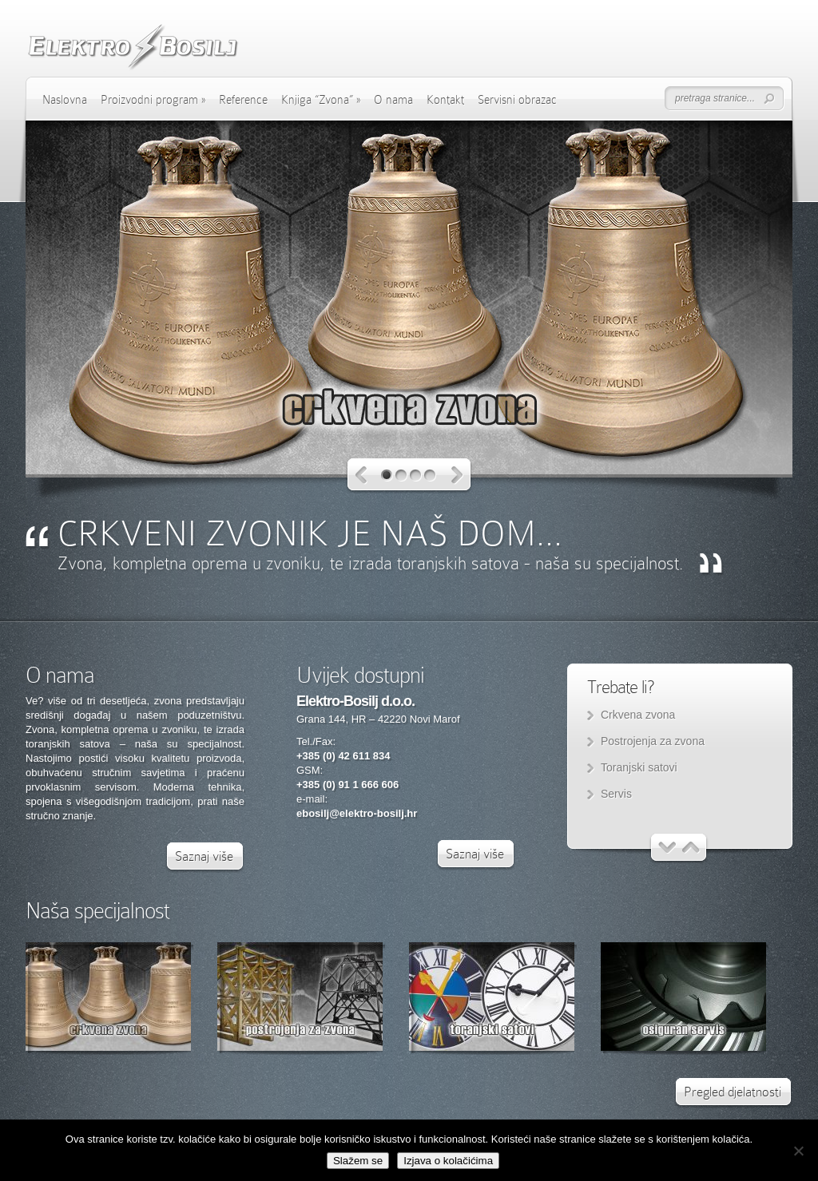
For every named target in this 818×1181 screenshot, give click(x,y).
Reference (243, 99)
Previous (361, 475)
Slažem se (358, 1161)
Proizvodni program (153, 99)
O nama (393, 99)
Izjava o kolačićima (448, 1161)
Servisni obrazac (517, 99)
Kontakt (445, 99)
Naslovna (64, 99)
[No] (798, 1151)
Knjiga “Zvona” (320, 99)
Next (457, 475)
